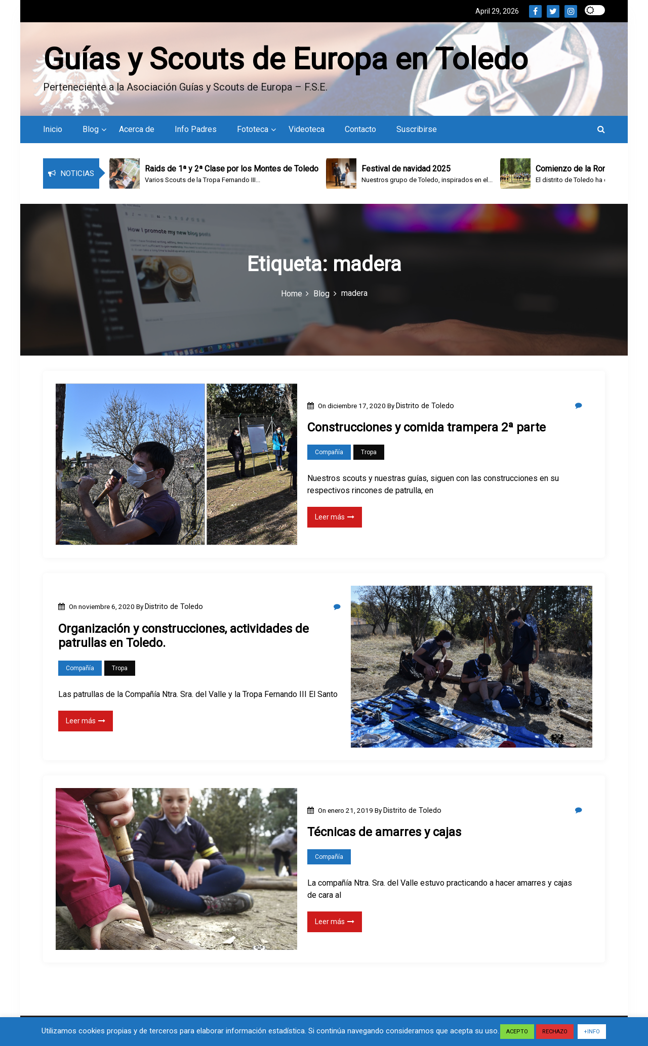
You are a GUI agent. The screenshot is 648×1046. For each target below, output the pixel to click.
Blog (91, 132)
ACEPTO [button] (517, 1031)
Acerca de (136, 132)
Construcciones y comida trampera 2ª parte (426, 430)
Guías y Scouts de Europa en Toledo (285, 60)
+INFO (592, 1031)
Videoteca (307, 132)
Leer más (334, 519)
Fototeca (252, 132)
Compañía (329, 454)
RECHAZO (555, 1031)
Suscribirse (416, 132)
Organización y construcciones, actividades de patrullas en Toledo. (183, 638)
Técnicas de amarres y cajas (384, 834)
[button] (601, 132)
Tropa (369, 454)
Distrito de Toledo (425, 408)
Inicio (52, 132)
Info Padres (196, 132)
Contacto (360, 132)
